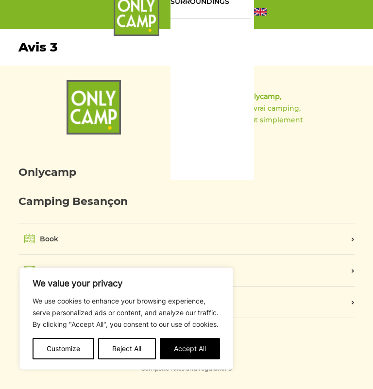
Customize (63, 348)
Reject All (126, 348)
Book (49, 239)
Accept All (190, 348)
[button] (260, 14)
